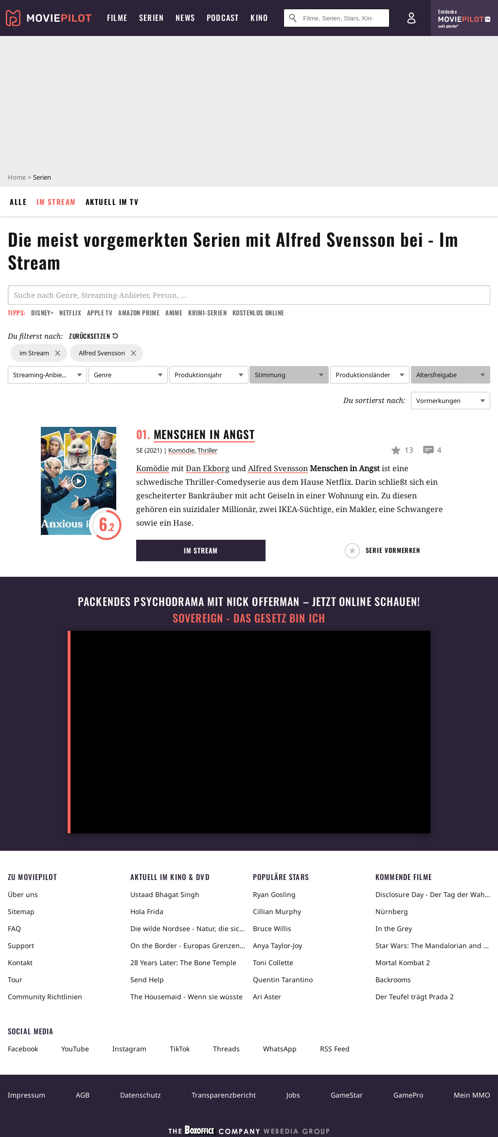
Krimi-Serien (207, 312)
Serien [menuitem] (151, 17)
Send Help (147, 979)
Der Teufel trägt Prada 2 (414, 996)
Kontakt (20, 962)
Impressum (26, 1095)
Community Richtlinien (45, 996)
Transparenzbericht (224, 1095)
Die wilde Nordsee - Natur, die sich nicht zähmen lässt (187, 928)
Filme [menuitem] (117, 17)
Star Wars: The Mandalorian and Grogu (432, 945)
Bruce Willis (272, 928)
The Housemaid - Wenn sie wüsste (186, 996)
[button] (385, 550)
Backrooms (393, 979)
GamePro (408, 1095)
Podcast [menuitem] (223, 17)
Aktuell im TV (112, 201)
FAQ (14, 928)
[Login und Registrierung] (411, 18)
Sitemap (21, 911)
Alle (18, 201)
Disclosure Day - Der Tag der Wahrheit (432, 894)
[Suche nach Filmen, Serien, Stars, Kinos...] (337, 18)
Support (21, 945)
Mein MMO (472, 1095)
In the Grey (393, 928)
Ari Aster (267, 996)
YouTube (75, 1048)
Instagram (129, 1048)
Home (17, 177)
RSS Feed (335, 1048)
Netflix (70, 312)
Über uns (23, 894)
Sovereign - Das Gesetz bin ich (249, 618)
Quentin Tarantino (283, 979)
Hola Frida (146, 911)
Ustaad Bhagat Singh (164, 894)
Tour (15, 979)
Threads (226, 1048)
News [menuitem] (185, 17)
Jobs (293, 1095)
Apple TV (99, 312)
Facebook (23, 1048)
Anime (173, 312)
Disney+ (42, 312)
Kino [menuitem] (259, 17)
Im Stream (56, 201)
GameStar (347, 1095)
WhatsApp (280, 1048)
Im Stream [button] (201, 550)
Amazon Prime (139, 312)
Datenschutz (140, 1095)
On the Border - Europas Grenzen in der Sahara (187, 945)
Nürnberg (391, 911)
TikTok (180, 1048)
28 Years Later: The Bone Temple (183, 962)
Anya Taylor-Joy (277, 945)
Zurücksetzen (93, 336)
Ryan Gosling (274, 894)
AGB (82, 1095)
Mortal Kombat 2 (402, 962)
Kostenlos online (258, 312)
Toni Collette (273, 962)
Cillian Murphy (277, 911)
